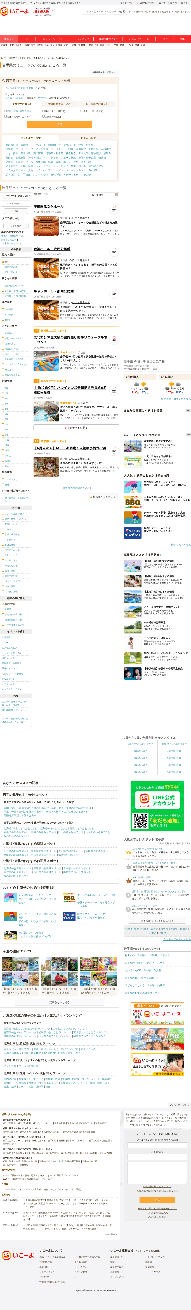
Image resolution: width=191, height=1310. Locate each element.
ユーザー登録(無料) (168, 3)
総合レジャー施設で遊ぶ (17, 1049)
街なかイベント (9, 679)
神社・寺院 (34, 157)
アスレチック (50, 157)
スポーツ (6, 642)
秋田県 (183, 929)
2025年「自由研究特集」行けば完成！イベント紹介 (15, 720)
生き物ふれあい (9, 648)
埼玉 (52, 45)
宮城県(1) (20, 97)
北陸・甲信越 (78, 45)
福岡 (142, 45)
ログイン (185, 3)
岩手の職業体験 (87, 1132)
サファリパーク (67, 144)
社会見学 (71, 153)
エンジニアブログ (119, 1276)
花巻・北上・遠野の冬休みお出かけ (71, 807)
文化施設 (21, 157)
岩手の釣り (59, 1123)
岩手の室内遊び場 (35, 1153)
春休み (132, 11)
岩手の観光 (100, 1123)
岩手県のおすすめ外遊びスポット (143, 992)
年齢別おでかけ (108, 39)
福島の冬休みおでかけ (16, 836)
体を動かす (49, 1053)
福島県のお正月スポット (17, 875)
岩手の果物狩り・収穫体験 (16, 1164)
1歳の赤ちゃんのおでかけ (174, 744)
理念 (112, 1261)
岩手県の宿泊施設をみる (76, 488)
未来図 (148, 1261)
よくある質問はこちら (157, 1212)
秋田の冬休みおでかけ (70, 832)
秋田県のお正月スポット (47, 872)
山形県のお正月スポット (77, 872)
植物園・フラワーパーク (19, 149)
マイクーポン (125, 3)
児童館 (9, 161)
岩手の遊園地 (9, 1123)
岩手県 (164, 929)
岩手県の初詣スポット (70, 851)
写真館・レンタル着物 (35, 174)
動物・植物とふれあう (46, 1049)
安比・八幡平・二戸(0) (16, 117)
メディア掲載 (80, 1271)
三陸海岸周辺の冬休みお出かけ (21, 815)
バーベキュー (58, 149)
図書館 (19, 161)
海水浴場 (41, 161)
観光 (100, 166)
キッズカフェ (78, 170)
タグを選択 (16, 226)
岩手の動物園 (24, 1123)
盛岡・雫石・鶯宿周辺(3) (19, 111)
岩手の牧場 (72, 1123)
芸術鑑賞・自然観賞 (11, 663)
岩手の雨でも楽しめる (13, 1153)
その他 (87, 174)
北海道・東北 (7, 45)
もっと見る (110, 1234)
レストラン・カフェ (39, 166)
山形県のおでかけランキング (55, 1036)
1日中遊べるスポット (180, 11)
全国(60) (9, 87)
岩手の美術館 (90, 1153)
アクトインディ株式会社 (147, 1251)
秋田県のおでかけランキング (20, 1036)
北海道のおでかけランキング (68, 1028)
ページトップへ (179, 1105)
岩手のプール (86, 1123)
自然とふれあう (12, 1053)
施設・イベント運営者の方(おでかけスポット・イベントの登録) (50, 1189)
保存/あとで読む (146, 3)
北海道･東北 (132, 929)
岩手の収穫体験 (70, 1132)
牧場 (80, 144)
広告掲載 (43, 1266)
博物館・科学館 (54, 153)
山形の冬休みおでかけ (98, 832)
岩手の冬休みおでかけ (16, 832)
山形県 (152, 932)
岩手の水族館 (106, 1153)
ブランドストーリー (155, 1256)
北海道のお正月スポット (17, 868)
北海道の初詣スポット (16, 851)
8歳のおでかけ (140, 771)
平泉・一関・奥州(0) (92, 111)
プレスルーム (80, 1266)
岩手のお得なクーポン (13, 1140)
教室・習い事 (78, 166)
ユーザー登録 (9, 1189)
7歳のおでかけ (174, 764)
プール (29, 161)
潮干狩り (38, 153)
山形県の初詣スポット (43, 854)
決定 (59, 124)
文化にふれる (88, 1049)
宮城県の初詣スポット (98, 851)
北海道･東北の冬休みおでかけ (21, 828)
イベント (27, 39)
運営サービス (116, 1266)
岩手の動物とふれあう (50, 1132)
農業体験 (26, 153)
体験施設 (96, 153)
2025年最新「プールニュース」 (15, 712)
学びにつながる (69, 1049)
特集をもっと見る (181, 544)
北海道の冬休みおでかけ (53, 828)
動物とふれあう (160, 11)
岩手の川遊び (9, 1144)
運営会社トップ (117, 1256)
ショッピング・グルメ (12, 653)
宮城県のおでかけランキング (89, 1032)
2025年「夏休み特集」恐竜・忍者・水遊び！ (14, 703)
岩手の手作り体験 (28, 1132)
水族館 (89, 144)
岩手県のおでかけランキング (55, 1032)
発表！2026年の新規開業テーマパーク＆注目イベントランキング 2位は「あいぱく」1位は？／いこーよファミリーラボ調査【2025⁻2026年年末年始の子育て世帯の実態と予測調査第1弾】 (67, 1216)
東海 (60, 45)
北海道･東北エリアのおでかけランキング (27, 1028)
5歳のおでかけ (174, 758)
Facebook (44, 1276)
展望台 (107, 153)
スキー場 (86, 161)
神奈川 (40, 45)
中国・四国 (119, 45)
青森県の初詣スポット (43, 851)
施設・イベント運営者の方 (52, 1256)
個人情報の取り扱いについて (157, 1186)
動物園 (52, 144)
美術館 (9, 157)
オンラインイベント (54, 39)
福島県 (162, 932)
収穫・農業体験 (32, 1053)
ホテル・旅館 (70, 161)
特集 (182, 39)
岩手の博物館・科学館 (71, 1153)
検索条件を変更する (103, 496)
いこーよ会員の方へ (157, 1217)
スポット (9, 39)
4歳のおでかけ (140, 758)
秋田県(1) (42, 97)
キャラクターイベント (12, 689)
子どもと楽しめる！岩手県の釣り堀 (145, 985)
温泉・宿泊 (74, 1053)
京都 (102, 45)
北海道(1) (10, 97)
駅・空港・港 (13, 174)
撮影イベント (8, 658)
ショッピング (60, 166)
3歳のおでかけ (174, 751)
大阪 (96, 45)
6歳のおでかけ (140, 764)
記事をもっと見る (59, 1002)
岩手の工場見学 (10, 1132)
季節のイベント (9, 668)
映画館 (102, 157)
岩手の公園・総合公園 (99, 1140)
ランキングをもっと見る (177, 939)
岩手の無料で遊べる (36, 1140)
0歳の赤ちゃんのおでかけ (140, 744)
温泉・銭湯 (54, 161)
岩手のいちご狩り (91, 1161)
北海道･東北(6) (25, 87)
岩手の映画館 (52, 1153)
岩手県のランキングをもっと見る (157, 921)
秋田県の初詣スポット (16, 854)
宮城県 (174, 929)
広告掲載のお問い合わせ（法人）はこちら (157, 1190)
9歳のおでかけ (174, 771)
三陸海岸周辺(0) (51, 117)
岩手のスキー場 (29, 1161)
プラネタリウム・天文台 (19, 170)
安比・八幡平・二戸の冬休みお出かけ (67, 811)
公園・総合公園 (87, 157)
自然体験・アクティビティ (66, 174)
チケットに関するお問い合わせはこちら (157, 1208)
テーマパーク (38, 144)
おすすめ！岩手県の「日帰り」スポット (147, 955)
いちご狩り (12, 153)
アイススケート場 (16, 166)
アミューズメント (58, 170)
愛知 (66, 45)
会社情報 (149, 1266)
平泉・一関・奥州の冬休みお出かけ (24, 811)
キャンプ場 (42, 149)
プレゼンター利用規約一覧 (87, 1256)
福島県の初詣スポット (70, 854)
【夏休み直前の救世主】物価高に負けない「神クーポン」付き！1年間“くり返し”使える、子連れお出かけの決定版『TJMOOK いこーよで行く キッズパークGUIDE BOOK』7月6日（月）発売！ (67, 1203)
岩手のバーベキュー (42, 1123)
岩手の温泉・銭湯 (11, 1161)
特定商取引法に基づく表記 (52, 1281)
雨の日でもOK (144, 11)
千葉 (46, 45)
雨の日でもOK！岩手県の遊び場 (143, 970)
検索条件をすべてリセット (104, 72)
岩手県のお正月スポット (77, 868)
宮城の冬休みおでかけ (43, 832)
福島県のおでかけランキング (89, 1036)
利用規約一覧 (45, 1261)
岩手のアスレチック (77, 1140)
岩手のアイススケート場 (51, 1161)
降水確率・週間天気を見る (176, 399)
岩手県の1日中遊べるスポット (142, 977)
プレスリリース (152, 1271)
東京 (33, 45)
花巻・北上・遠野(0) (53, 111)
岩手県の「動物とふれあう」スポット (146, 962)
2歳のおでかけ (140, 751)
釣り (70, 149)
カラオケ (41, 170)
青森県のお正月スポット (47, 868)
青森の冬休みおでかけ (82, 828)
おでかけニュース (139, 39)
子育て (164, 39)
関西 (91, 45)
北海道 (18, 45)
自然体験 (6, 637)
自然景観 (81, 149)
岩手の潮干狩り (72, 1161)
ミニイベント (8, 684)
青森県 (154, 929)
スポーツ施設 (68, 157)
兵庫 (107, 45)
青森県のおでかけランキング (20, 1032)
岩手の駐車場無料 (56, 1140)
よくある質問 (80, 1261)
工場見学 (83, 153)
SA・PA (92, 170)
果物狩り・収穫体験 (99, 149)
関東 (27, 45)
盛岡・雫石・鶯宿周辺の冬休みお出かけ (26, 807)
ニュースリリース (48, 1271)
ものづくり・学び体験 (12, 673)
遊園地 (24, 144)
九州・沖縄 (133, 45)
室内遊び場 (12, 144)
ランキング (83, 39)
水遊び (61, 1053)
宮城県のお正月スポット (17, 872)
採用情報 (114, 1271)
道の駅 (92, 166)
